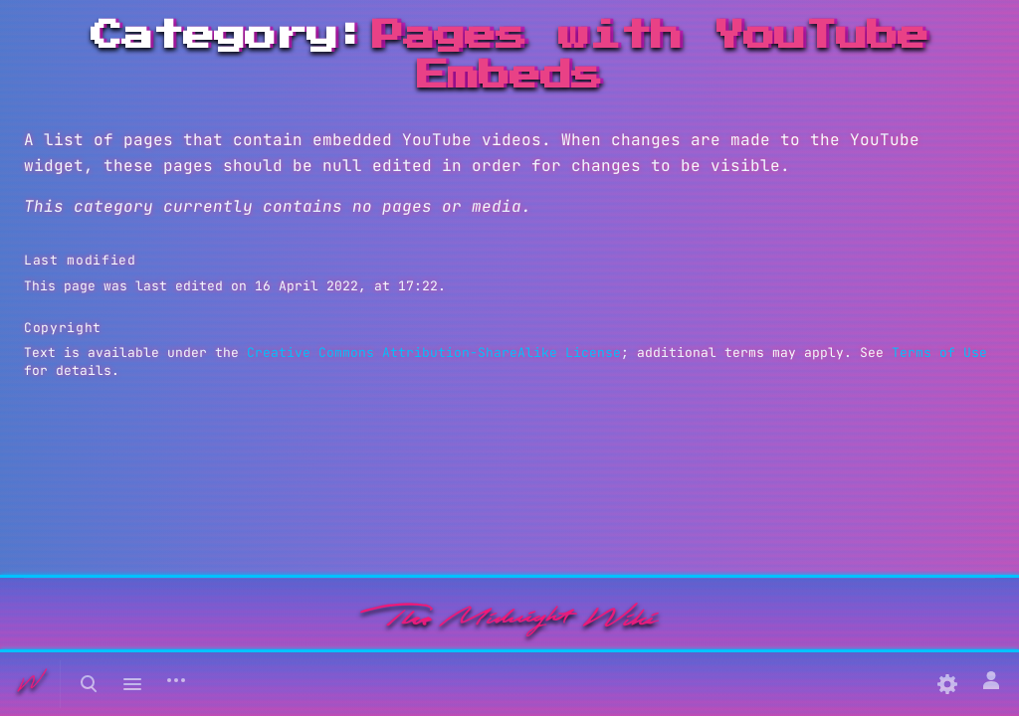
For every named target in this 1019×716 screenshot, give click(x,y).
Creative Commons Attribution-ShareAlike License (434, 352)
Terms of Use (939, 352)
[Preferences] (947, 684)
